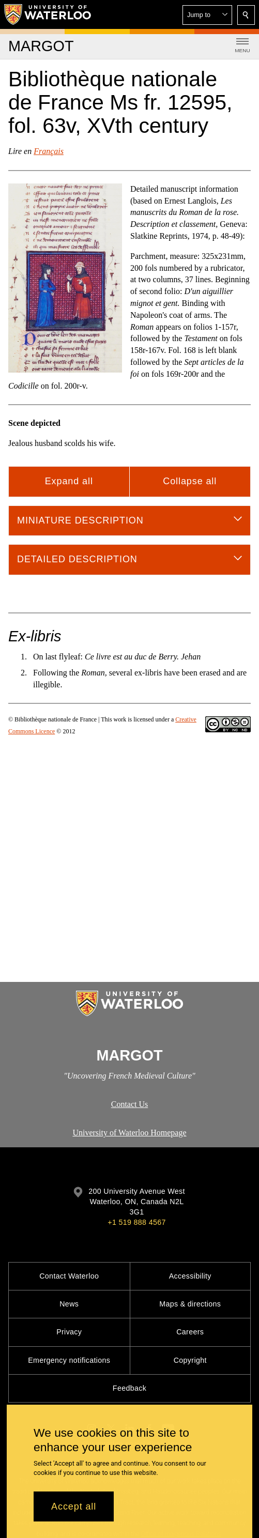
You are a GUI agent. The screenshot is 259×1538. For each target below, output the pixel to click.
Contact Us (129, 1104)
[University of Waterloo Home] (48, 14)
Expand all (69, 481)
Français (49, 151)
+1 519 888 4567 (136, 1222)
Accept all (73, 1506)
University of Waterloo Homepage (129, 1132)
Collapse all (190, 481)
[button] (207, 15)
